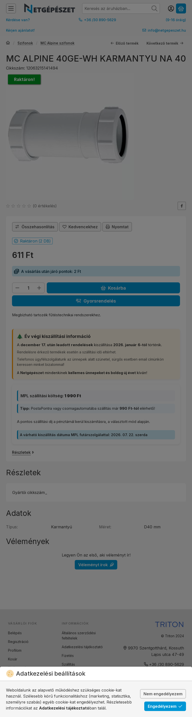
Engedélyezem (165, 706)
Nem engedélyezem (163, 693)
